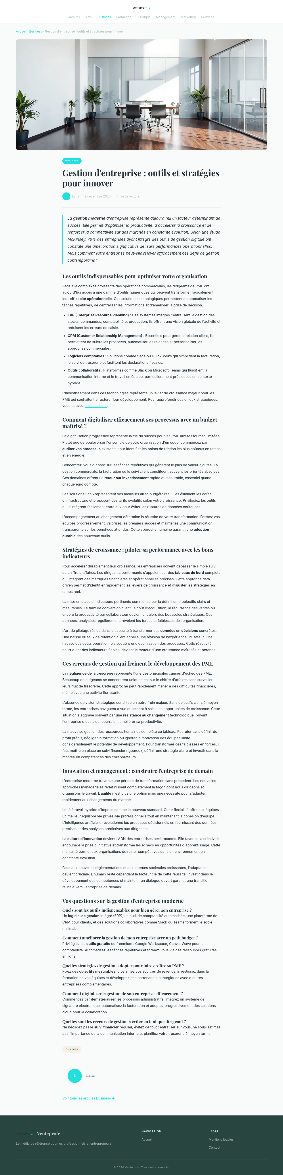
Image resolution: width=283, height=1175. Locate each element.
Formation (123, 17)
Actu (88, 17)
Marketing (188, 17)
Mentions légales (221, 1139)
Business (104, 17)
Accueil (74, 17)
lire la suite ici (96, 405)
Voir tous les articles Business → (88, 1098)
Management (165, 17)
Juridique (144, 17)
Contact (214, 1147)
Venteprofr (38, 1133)
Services (207, 17)
